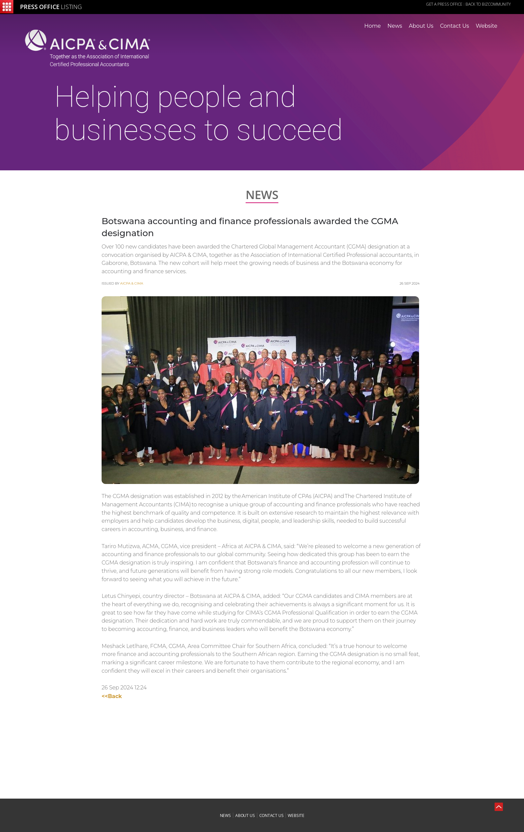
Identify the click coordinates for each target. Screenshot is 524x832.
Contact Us (454, 26)
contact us (271, 815)
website (296, 815)
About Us (421, 26)
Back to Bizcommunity (488, 4)
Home (372, 26)
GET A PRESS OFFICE (444, 4)
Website (486, 26)
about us (245, 815)
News (394, 26)
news (225, 815)
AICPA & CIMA (131, 283)
